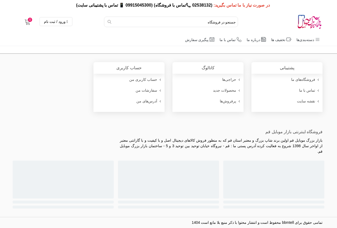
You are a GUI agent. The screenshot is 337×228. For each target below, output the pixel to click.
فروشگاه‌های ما (305, 79)
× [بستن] (6, 5)
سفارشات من (149, 90)
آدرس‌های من (149, 101)
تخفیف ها (281, 39)
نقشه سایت (308, 101)
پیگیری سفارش (200, 39)
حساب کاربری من (145, 79)
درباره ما (256, 39)
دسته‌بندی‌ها (308, 39)
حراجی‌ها (231, 79)
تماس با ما (230, 39)
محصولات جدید (227, 90)
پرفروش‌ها (230, 101)
